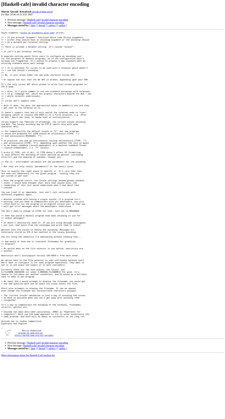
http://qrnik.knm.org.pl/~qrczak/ (34, 396)
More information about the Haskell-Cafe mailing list (28, 416)
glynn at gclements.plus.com (37, 33)
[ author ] (62, 25)
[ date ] (33, 25)
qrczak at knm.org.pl (42, 11)
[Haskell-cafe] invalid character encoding (47, 19)
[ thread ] (41, 25)
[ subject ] (52, 25)
